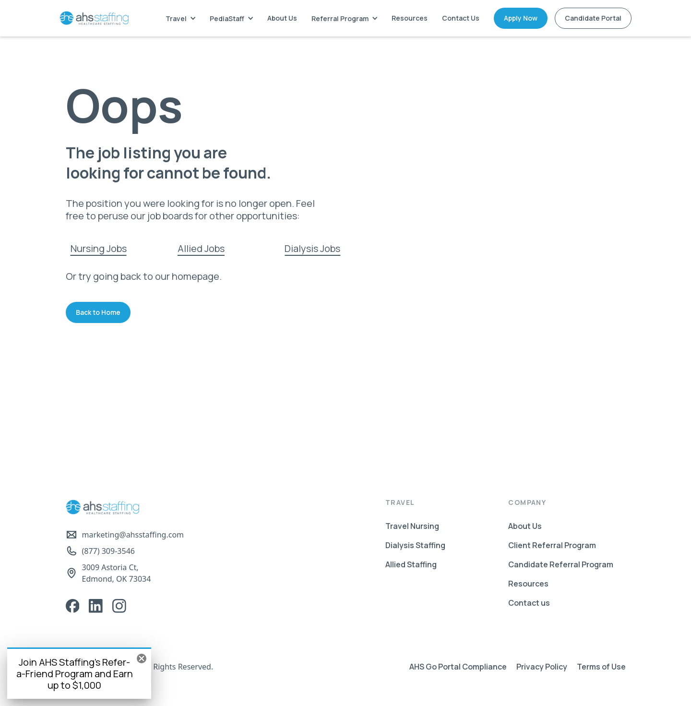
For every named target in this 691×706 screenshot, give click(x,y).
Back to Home (98, 312)
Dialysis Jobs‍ (312, 248)
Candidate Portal (593, 18)
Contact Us (460, 18)
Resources (410, 18)
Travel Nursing (412, 526)
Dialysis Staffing (415, 545)
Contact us (529, 603)
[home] (94, 18)
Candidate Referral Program (560, 564)
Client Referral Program (552, 545)
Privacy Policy (541, 666)
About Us (282, 18)
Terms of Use (601, 666)
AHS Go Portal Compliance (458, 666)
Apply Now (520, 18)
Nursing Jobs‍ (99, 248)
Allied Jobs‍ (201, 248)
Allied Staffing (411, 564)
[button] (180, 18)
